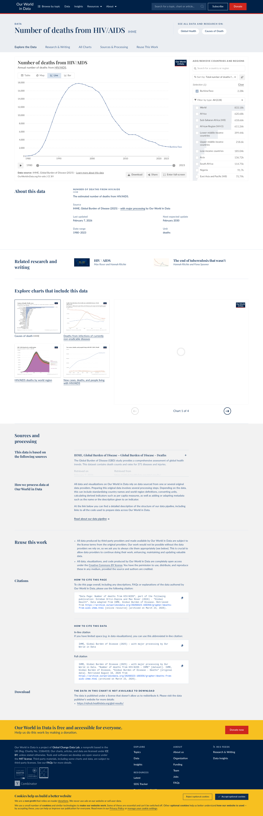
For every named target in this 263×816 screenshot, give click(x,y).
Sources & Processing (114, 47)
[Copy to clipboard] (178, 598)
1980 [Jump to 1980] (29, 165)
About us (178, 757)
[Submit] (202, 7)
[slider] (38, 165)
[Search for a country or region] (219, 68)
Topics (137, 757)
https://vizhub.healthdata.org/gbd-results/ (100, 708)
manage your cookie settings (142, 808)
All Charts (85, 47)
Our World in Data (24, 7)
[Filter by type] (219, 100)
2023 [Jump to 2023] (182, 165)
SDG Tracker (141, 789)
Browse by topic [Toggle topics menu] (49, 6)
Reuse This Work (147, 47)
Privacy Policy (117, 808)
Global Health (188, 31)
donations (63, 801)
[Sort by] (215, 77)
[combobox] (179, 6)
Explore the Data (26, 47)
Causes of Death (214, 31)
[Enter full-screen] (174, 175)
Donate (238, 6)
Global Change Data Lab (66, 752)
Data (67, 6)
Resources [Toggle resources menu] (94, 6)
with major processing (132, 208)
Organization (180, 763)
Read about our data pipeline (91, 519)
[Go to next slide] (227, 411)
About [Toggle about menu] (111, 6)
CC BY (50, 176)
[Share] (153, 175)
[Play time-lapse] (21, 165)
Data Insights (220, 763)
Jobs (175, 781)
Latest (137, 782)
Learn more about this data (90, 173)
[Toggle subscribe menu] (218, 6)
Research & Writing (57, 47)
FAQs (50, 767)
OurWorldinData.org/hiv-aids (32, 176)
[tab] (25, 75)
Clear (241, 84)
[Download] (135, 175)
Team (176, 775)
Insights (78, 6)
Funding (177, 769)
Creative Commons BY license (105, 565)
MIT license (25, 763)
